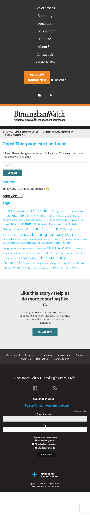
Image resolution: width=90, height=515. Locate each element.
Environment (45, 31)
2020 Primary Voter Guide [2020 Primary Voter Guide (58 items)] (16, 220)
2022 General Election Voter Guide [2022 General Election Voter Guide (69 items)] (51, 224)
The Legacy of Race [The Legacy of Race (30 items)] (45, 268)
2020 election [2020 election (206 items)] (21, 216)
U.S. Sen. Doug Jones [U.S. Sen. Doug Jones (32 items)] (62, 268)
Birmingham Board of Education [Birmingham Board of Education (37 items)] (17, 235)
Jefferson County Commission (58, 132)
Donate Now (45, 332)
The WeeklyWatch (46, 440)
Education (45, 23)
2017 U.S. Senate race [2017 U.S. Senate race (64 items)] (14, 211)
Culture (45, 39)
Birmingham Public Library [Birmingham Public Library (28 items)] (54, 239)
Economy (45, 16)
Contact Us (45, 54)
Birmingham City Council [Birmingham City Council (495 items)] (55, 234)
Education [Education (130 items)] (51, 253)
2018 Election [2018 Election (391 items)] (38, 211)
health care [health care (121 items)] (28, 258)
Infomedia (54, 486)
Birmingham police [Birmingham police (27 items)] (36, 239)
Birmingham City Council (27, 132)
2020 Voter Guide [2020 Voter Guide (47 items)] (58, 220)
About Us (45, 47)
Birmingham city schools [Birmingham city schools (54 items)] (15, 239)
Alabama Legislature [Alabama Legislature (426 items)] (44, 229)
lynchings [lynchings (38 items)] (62, 263)
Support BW (37, 77)
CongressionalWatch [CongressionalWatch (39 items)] (36, 248)
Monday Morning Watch (46, 444)
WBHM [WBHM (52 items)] (75, 268)
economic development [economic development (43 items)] (19, 253)
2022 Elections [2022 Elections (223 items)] (20, 224)
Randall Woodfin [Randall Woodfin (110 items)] (13, 268)
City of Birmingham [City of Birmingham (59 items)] (42, 243)
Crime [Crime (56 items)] (76, 248)
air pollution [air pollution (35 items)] (19, 229)
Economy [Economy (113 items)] (38, 253)
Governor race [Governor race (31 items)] (13, 258)
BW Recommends (46, 448)
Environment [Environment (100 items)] (67, 253)
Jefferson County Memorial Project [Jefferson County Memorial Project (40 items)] (41, 263)
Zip (44, 425)
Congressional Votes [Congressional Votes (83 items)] (15, 249)
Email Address (45, 414)
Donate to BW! (45, 62)
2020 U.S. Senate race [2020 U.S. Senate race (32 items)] (40, 220)
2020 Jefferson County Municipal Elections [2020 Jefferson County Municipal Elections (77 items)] (57, 216)
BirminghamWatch (47, 117)
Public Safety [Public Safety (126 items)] (76, 263)
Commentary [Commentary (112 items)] (62, 243)
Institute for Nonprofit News (45, 474)
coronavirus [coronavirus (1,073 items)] (59, 248)
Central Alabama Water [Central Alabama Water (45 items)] (19, 243)
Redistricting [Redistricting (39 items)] (30, 268)
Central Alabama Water (16, 135)
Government (45, 8)
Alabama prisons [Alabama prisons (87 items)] (72, 229)
